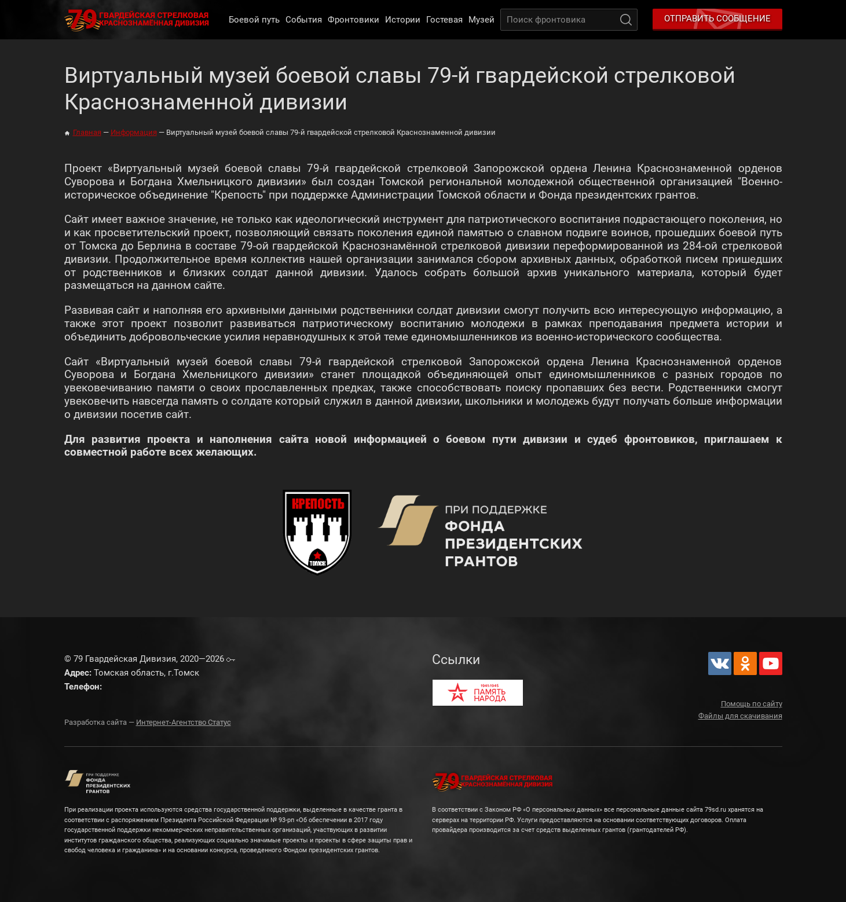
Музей (481, 19)
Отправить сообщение (717, 18)
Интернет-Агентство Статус (183, 722)
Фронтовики (353, 19)
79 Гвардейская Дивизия (139, 20)
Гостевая (444, 19)
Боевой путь (254, 19)
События (303, 19)
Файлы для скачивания (740, 716)
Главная (87, 132)
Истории (402, 19)
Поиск (626, 19)
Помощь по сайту (751, 703)
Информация (134, 132)
